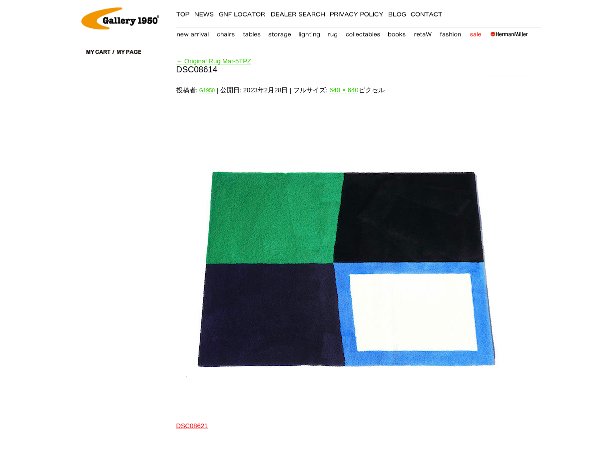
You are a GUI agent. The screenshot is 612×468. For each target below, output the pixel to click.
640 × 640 (343, 90)
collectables (362, 32)
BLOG (397, 12)
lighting (309, 32)
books (397, 32)
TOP (182, 12)
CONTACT (427, 12)
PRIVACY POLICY (356, 12)
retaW (422, 32)
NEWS (203, 12)
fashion (451, 32)
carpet (332, 32)
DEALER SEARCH (298, 12)
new (192, 32)
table (252, 32)
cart (100, 52)
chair (226, 32)
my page (129, 52)
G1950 (207, 90)
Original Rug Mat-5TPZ (213, 61)
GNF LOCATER (242, 12)
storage (279, 32)
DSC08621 (192, 426)
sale (475, 32)
